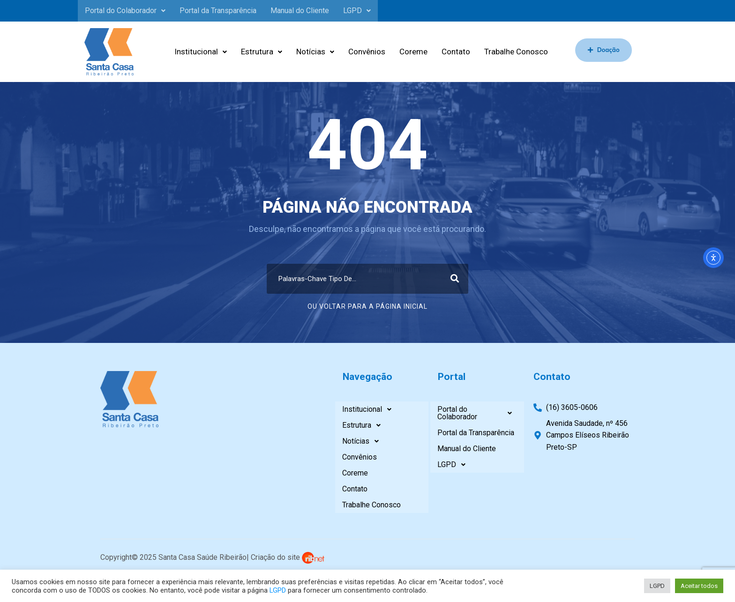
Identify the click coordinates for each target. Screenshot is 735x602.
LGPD (357, 10)
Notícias (315, 51)
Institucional (200, 51)
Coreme (413, 51)
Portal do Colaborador (125, 10)
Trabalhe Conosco (516, 51)
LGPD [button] (657, 585)
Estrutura (261, 51)
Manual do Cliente (299, 10)
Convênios (366, 51)
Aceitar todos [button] (699, 585)
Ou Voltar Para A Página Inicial (368, 306)
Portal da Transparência (218, 10)
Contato (456, 51)
